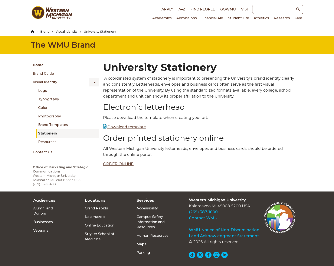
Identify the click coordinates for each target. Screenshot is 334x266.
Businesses (43, 222)
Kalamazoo (95, 217)
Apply (167, 9)
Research (282, 18)
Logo (42, 91)
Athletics (261, 18)
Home (38, 65)
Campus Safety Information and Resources (151, 222)
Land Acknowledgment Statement (224, 236)
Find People (202, 9)
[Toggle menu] (94, 82)
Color (43, 108)
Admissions (186, 18)
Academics (162, 18)
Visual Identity (67, 32)
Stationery (47, 133)
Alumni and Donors (43, 210)
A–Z (182, 9)
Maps (141, 244)
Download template (126, 127)
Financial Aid (212, 18)
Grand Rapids (96, 208)
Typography (48, 99)
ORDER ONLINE (118, 164)
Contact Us (42, 152)
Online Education (99, 225)
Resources (47, 142)
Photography (49, 116)
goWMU (228, 9)
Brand (44, 32)
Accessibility (147, 208)
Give (298, 18)
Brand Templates (53, 125)
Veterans (40, 230)
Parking (143, 253)
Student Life (238, 18)
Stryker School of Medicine (99, 236)
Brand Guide (43, 74)
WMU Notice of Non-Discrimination (224, 230)
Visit (245, 9)
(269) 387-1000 (203, 212)
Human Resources (152, 236)
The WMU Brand (63, 45)
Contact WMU (203, 218)
